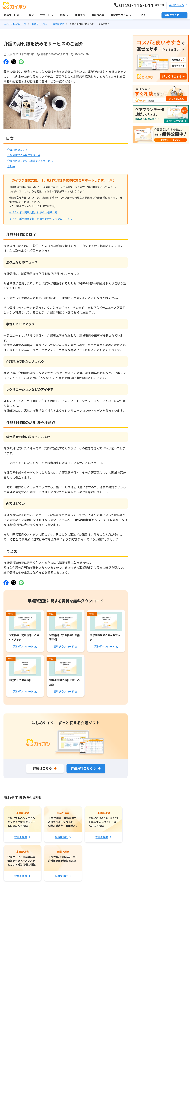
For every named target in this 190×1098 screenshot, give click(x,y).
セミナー (143, 15)
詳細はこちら (42, 768)
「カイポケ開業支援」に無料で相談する (34, 212)
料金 (31, 15)
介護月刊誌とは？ (17, 149)
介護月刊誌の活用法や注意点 (23, 155)
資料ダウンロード (174, 15)
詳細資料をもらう (83, 768)
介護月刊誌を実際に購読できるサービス (30, 160)
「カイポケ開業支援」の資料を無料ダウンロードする (42, 218)
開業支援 (80, 15)
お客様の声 (98, 15)
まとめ (11, 166)
